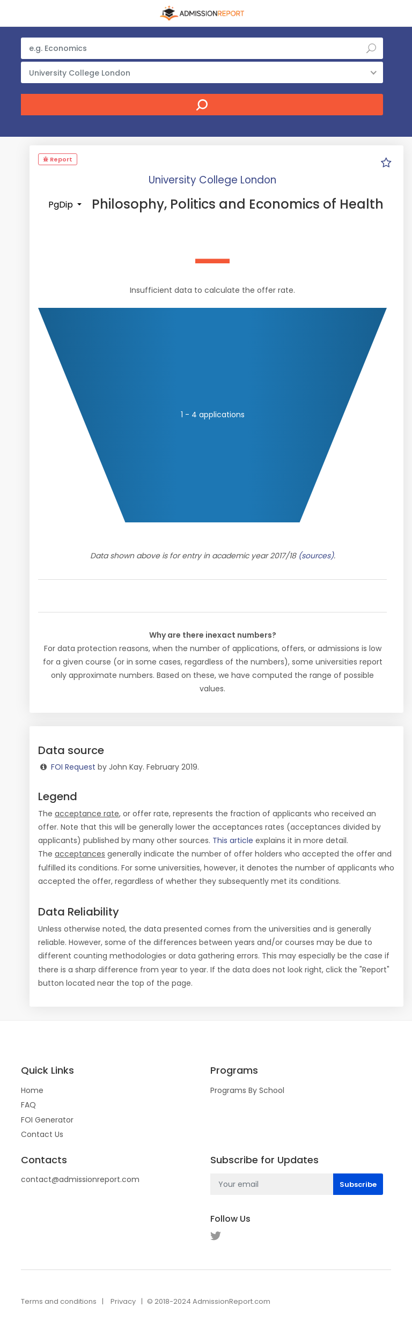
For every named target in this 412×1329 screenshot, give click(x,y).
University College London (212, 180)
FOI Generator (47, 1119)
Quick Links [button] (47, 1070)
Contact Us (42, 1134)
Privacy (123, 1301)
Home (32, 1090)
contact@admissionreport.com (80, 1179)
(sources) (316, 555)
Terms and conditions (59, 1301)
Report (57, 159)
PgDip (61, 204)
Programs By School (247, 1090)
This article (232, 840)
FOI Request (73, 767)
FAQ (28, 1104)
